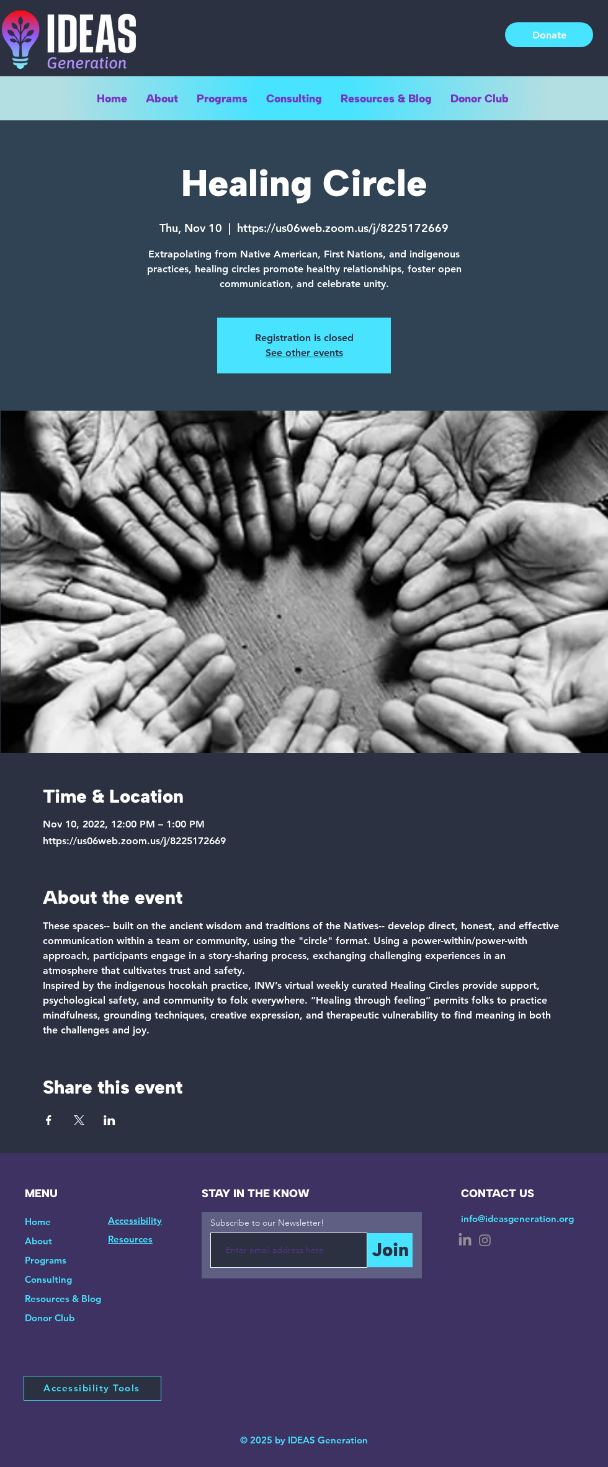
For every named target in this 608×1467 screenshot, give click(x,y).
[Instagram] (485, 1240)
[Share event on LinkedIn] (109, 1120)
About (38, 1241)
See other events (304, 353)
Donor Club (49, 1318)
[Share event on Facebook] (49, 1120)
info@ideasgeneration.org (517, 1218)
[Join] (390, 1250)
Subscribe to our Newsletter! (267, 1222)
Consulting (48, 1279)
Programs (45, 1260)
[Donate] (549, 34)
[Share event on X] (79, 1120)
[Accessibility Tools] (92, 1388)
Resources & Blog (63, 1298)
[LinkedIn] (465, 1240)
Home (38, 1222)
